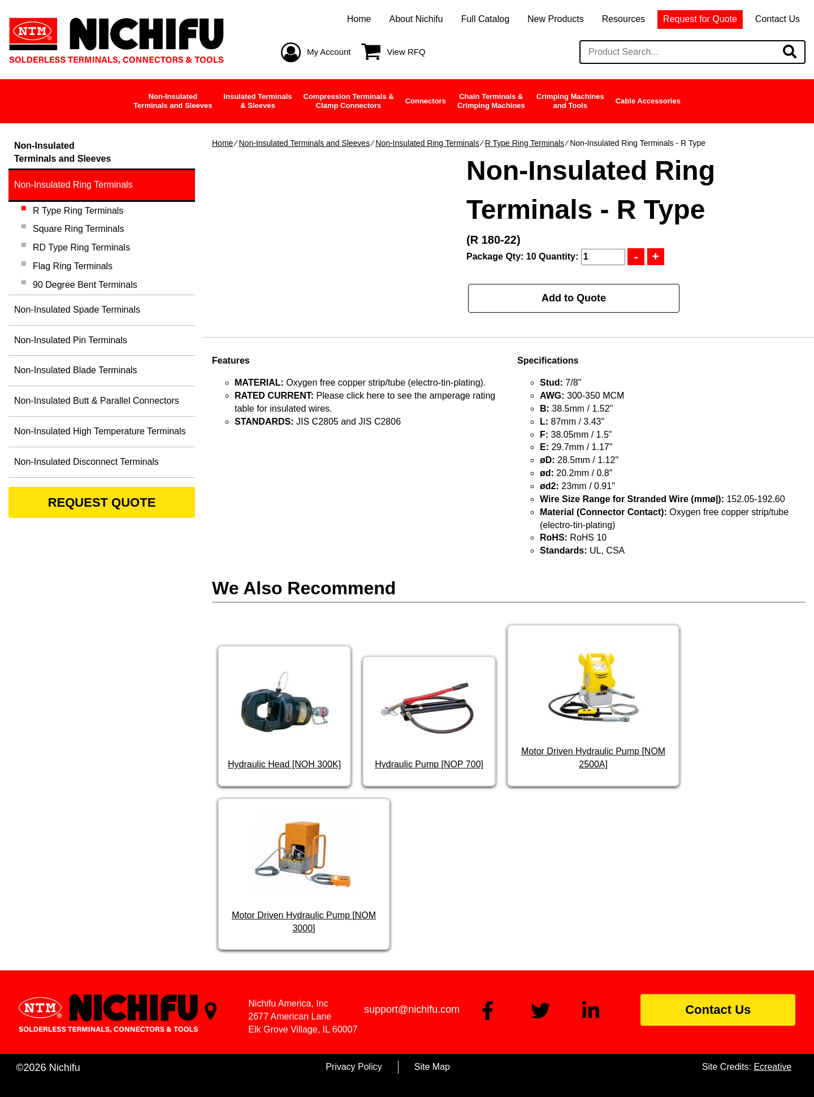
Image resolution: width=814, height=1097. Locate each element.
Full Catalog (485, 19)
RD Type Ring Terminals (81, 247)
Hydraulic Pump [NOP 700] (429, 764)
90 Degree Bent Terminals (85, 285)
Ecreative (772, 1067)
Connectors (425, 101)
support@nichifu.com (412, 1009)
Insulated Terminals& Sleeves (257, 101)
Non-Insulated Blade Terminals (75, 370)
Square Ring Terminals (78, 229)
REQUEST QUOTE (102, 502)
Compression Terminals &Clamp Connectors (349, 101)
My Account (329, 52)
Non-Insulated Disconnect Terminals (86, 462)
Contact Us (777, 19)
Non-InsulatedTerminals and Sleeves (172, 101)
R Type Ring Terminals (524, 143)
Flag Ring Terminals (72, 266)
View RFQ (406, 52)
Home (359, 19)
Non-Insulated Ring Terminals (427, 143)
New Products (555, 19)
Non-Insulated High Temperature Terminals (100, 431)
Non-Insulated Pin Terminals (70, 340)
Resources (623, 19)
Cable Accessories (648, 101)
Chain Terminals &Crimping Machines (491, 101)
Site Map (432, 1067)
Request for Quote (700, 19)
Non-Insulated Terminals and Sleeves (304, 143)
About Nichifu (416, 19)
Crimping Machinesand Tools (570, 101)
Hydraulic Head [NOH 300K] (284, 764)
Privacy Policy (354, 1067)
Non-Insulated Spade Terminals (77, 309)
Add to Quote (574, 298)
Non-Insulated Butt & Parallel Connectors (96, 400)
